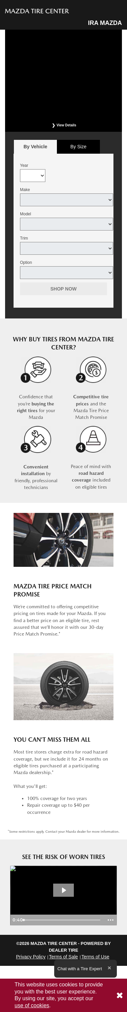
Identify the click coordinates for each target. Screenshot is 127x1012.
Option (26, 262)
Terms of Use (95, 956)
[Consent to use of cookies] (119, 995)
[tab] (35, 147)
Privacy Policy (30, 956)
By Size (78, 146)
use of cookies (32, 1005)
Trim (24, 238)
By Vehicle (35, 148)
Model (25, 214)
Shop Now (63, 289)
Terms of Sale (63, 956)
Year (24, 165)
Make (25, 189)
